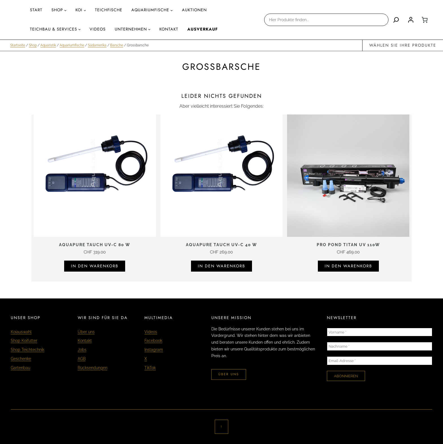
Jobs (82, 349)
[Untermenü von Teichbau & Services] (79, 29)
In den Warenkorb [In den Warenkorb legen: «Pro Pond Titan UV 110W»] (348, 266)
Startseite (17, 45)
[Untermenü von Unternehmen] (149, 29)
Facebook (153, 340)
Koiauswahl (21, 331)
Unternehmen (131, 29)
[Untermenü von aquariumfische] (171, 10)
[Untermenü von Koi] (85, 10)
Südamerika (97, 45)
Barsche (116, 45)
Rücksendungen (92, 367)
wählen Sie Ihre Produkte (402, 45)
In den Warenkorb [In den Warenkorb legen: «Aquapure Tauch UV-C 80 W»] (94, 266)
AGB (82, 358)
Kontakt (85, 340)
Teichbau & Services (53, 29)
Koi (78, 10)
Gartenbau (20, 367)
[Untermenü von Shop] (65, 10)
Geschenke (21, 358)
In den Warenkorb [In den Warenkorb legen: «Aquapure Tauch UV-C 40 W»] (221, 266)
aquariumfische (150, 10)
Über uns (86, 331)
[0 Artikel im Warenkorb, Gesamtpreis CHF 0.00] (424, 20)
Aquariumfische (72, 45)
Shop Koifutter (24, 340)
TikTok (150, 367)
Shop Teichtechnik (27, 349)
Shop (57, 10)
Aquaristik (48, 45)
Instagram (153, 349)
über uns (228, 374)
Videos (150, 331)
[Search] (396, 20)
